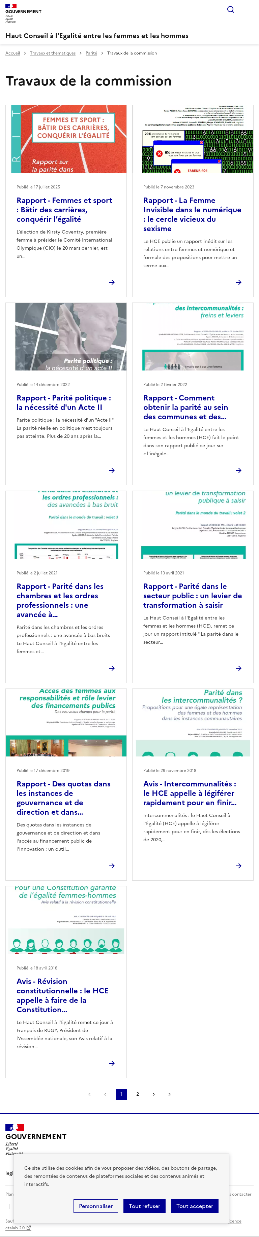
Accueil (12, 53)
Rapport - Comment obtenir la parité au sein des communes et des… (185, 407)
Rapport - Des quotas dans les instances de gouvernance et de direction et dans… (64, 798)
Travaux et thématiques (53, 53)
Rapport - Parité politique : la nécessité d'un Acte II (64, 402)
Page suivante (153, 1094)
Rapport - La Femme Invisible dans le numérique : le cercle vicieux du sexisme (192, 214)
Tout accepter (194, 1206)
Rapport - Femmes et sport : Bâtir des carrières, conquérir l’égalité (64, 210)
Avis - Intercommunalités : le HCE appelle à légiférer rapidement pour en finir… (190, 793)
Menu (249, 9)
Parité (91, 53)
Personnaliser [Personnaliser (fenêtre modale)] (96, 1206)
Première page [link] (89, 1094)
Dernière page (170, 1094)
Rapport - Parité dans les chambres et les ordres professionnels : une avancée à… (60, 600)
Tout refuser (144, 1206)
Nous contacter (236, 1194)
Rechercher (230, 9)
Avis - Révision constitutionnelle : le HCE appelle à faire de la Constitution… (63, 995)
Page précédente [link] (105, 1094)
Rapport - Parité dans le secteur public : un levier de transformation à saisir (192, 596)
